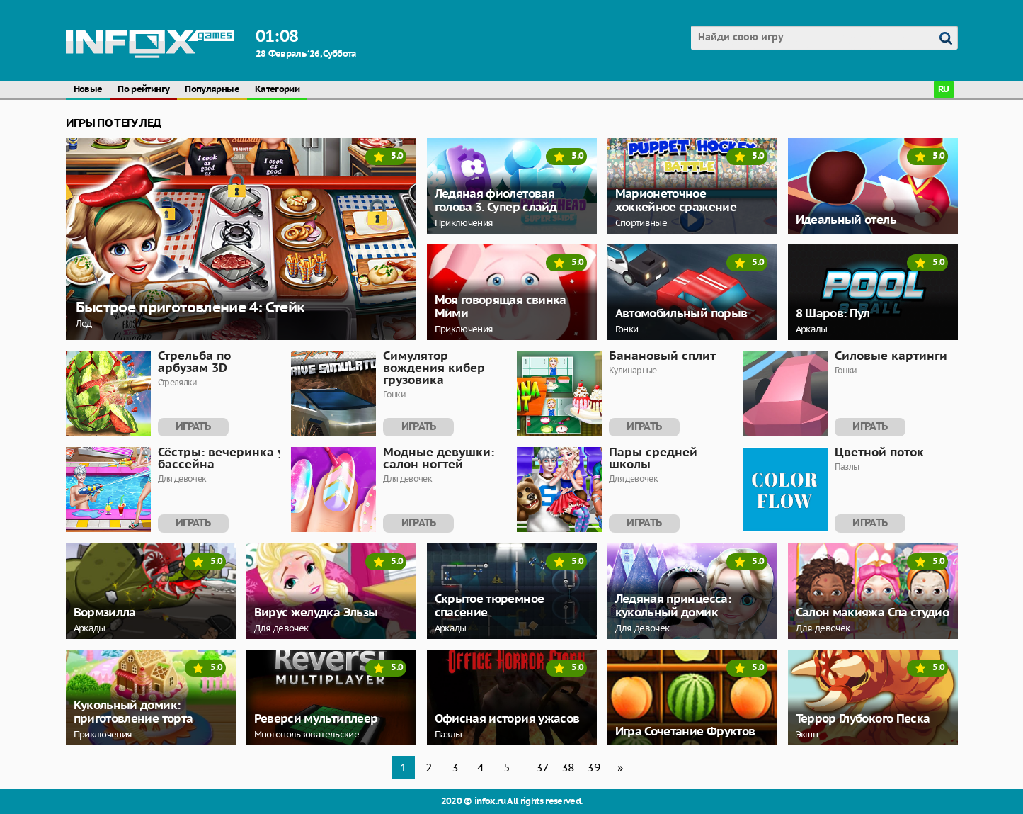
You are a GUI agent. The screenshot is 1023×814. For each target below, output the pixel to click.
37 (542, 767)
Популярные (212, 89)
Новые (88, 89)
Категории (277, 89)
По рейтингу (143, 89)
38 (568, 767)
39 (593, 767)
